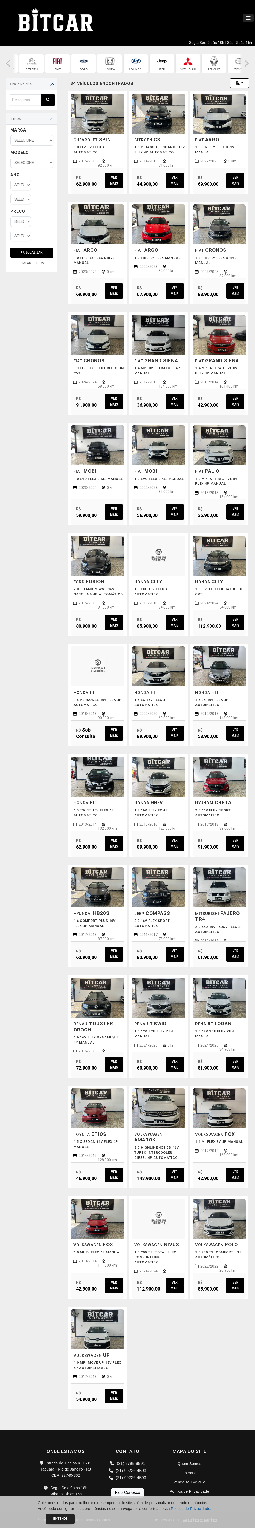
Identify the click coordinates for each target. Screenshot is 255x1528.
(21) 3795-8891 (127, 1463)
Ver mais (114, 180)
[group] (31, 63)
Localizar (31, 252)
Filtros (15, 119)
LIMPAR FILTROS (32, 263)
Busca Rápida (20, 84)
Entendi (60, 1519)
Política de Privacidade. (191, 1508)
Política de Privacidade (189, 1491)
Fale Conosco (127, 1492)
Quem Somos (189, 1463)
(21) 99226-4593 (127, 1470)
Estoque (189, 1473)
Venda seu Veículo (189, 1482)
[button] (8, 63)
